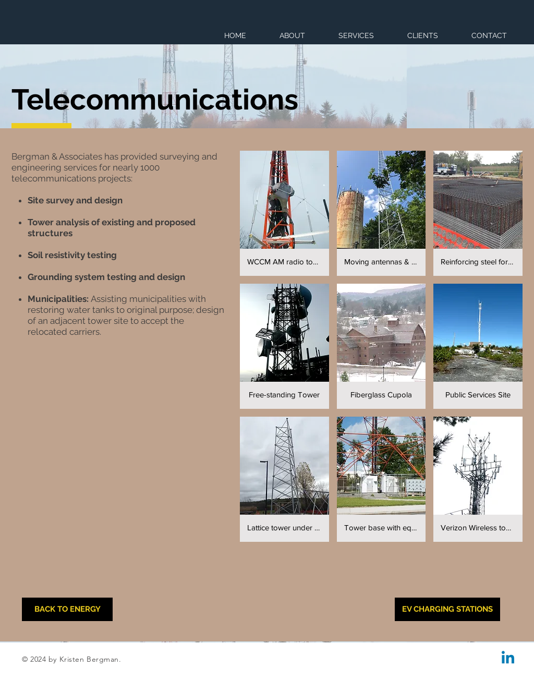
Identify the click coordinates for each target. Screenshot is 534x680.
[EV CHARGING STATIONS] (447, 609)
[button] (284, 213)
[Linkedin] (508, 658)
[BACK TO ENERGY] (67, 609)
